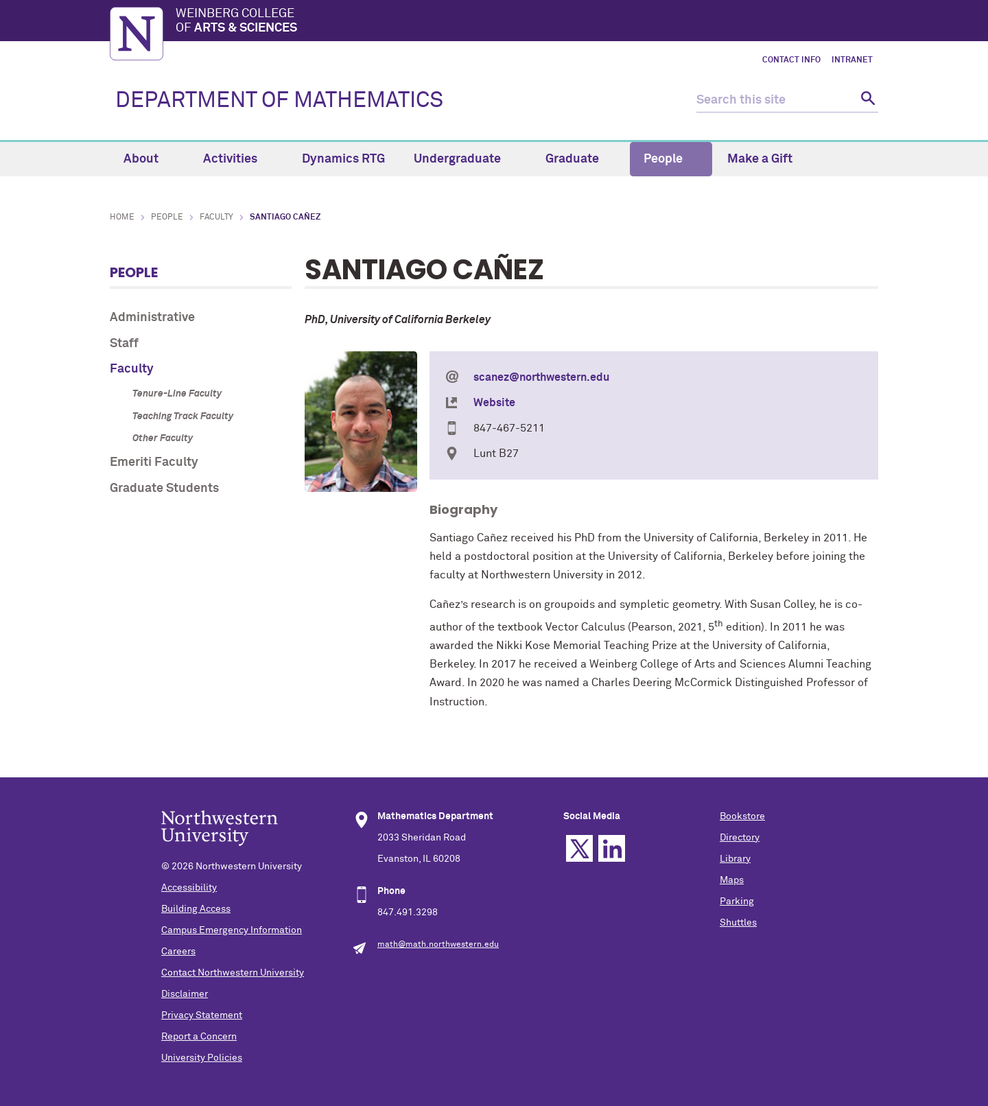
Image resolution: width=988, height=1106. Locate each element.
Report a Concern (199, 1037)
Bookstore (742, 816)
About (149, 159)
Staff (124, 344)
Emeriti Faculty (154, 462)
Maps (732, 880)
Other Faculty (162, 438)
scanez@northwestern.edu (541, 377)
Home (122, 217)
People (671, 159)
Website (494, 402)
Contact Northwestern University (232, 973)
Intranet (852, 60)
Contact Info (791, 60)
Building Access (196, 909)
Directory (740, 838)
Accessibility (189, 888)
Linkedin (611, 848)
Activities (238, 159)
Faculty (216, 217)
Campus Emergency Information (231, 930)
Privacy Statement (201, 1015)
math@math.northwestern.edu (438, 945)
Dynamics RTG (343, 159)
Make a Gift (759, 159)
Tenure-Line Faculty (177, 394)
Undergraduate (465, 159)
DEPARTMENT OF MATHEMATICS (279, 101)
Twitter (579, 848)
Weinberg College (527, 22)
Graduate (580, 159)
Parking (737, 901)
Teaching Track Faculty (182, 416)
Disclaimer (184, 994)
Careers (178, 951)
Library (735, 859)
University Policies (201, 1058)
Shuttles (738, 923)
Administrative (152, 317)
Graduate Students (164, 488)
